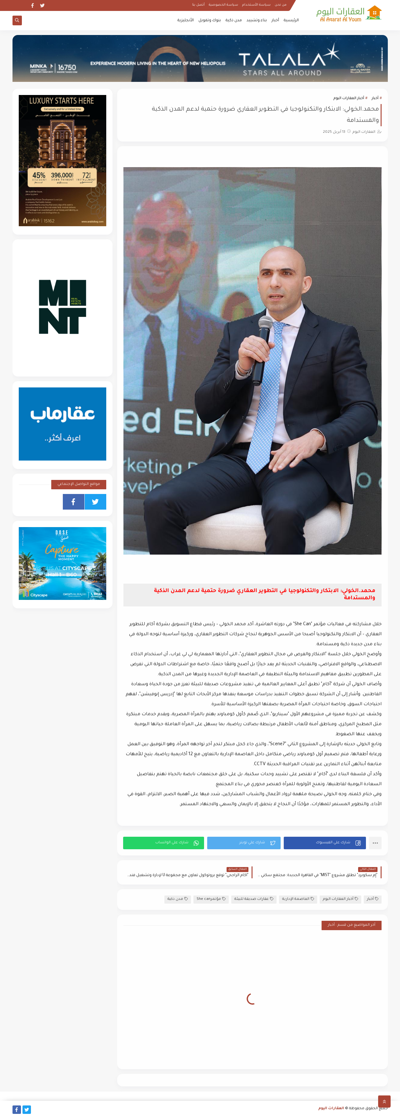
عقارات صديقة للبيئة (253, 899)
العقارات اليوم (331, 1109)
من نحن (281, 5)
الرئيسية (291, 20)
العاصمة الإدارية (298, 899)
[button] (325, 843)
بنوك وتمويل (209, 20)
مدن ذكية (234, 20)
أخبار (275, 20)
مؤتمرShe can (211, 899)
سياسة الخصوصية (223, 5)
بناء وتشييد (257, 20)
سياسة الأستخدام (256, 5)
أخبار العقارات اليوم (348, 99)
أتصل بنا (198, 5)
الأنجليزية (186, 20)
